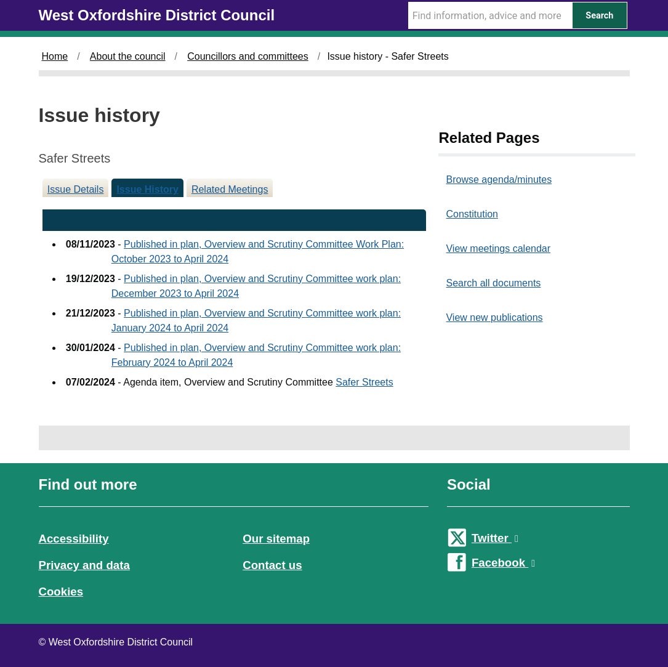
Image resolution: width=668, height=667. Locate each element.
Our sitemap (276, 538)
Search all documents (493, 283)
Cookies (61, 591)
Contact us (272, 565)
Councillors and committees (247, 56)
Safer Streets (364, 382)
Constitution (472, 214)
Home (55, 56)
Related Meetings (229, 189)
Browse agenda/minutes (499, 179)
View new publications (494, 317)
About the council (128, 56)
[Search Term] (490, 15)
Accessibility (74, 538)
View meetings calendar (498, 248)
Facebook (503, 562)
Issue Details (75, 189)
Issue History (147, 189)
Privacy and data (84, 565)
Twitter (495, 538)
